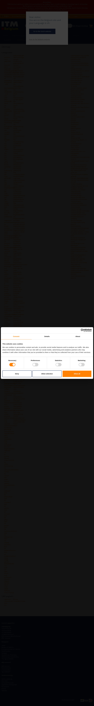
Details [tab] (47, 336)
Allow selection (47, 374)
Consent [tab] (16, 336)
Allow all (77, 374)
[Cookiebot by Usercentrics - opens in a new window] (82, 330)
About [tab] (77, 336)
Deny (17, 374)
